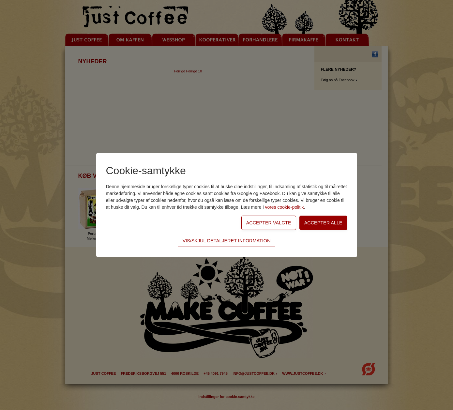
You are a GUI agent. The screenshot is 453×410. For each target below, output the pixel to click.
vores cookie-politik (284, 207)
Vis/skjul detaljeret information (227, 240)
